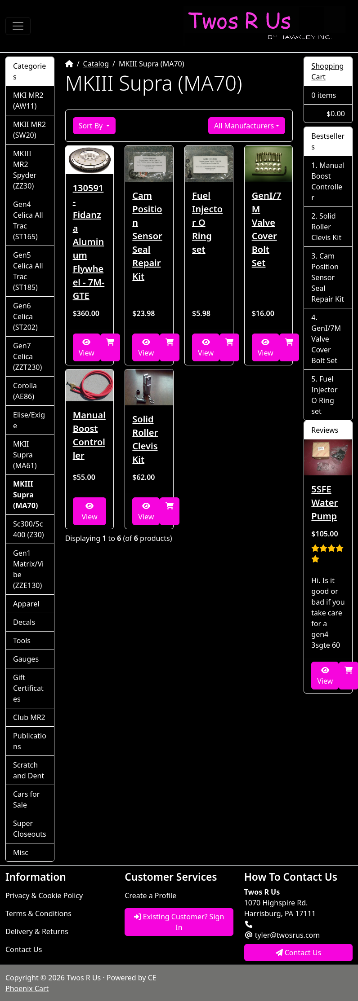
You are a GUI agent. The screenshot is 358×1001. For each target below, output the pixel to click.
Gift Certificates (28, 688)
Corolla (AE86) (25, 391)
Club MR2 (29, 717)
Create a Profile (150, 895)
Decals (24, 622)
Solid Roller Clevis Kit (145, 439)
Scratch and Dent (28, 770)
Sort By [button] (92, 126)
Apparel (26, 604)
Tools (22, 640)
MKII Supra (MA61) (25, 454)
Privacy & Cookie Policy (44, 895)
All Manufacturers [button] (244, 126)
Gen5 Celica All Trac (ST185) (28, 271)
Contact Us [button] (299, 952)
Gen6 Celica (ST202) (25, 316)
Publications (29, 741)
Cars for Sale (26, 799)
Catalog (96, 64)
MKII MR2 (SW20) (29, 129)
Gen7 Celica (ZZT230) (27, 356)
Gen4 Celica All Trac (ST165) (28, 220)
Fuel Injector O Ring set (207, 222)
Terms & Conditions (38, 913)
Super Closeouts (29, 828)
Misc (20, 852)
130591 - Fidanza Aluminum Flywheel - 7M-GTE (89, 242)
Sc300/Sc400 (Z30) (28, 529)
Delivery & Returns (36, 931)
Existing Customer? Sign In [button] (179, 922)
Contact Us (23, 949)
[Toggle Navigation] (18, 26)
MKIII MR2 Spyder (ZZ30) (24, 170)
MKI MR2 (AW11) (28, 100)
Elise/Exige (29, 420)
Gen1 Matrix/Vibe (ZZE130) (28, 569)
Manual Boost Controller (89, 435)
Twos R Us (84, 978)
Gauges (26, 659)
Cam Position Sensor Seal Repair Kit (147, 235)
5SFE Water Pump (324, 502)
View (86, 348)
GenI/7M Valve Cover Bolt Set (267, 229)
